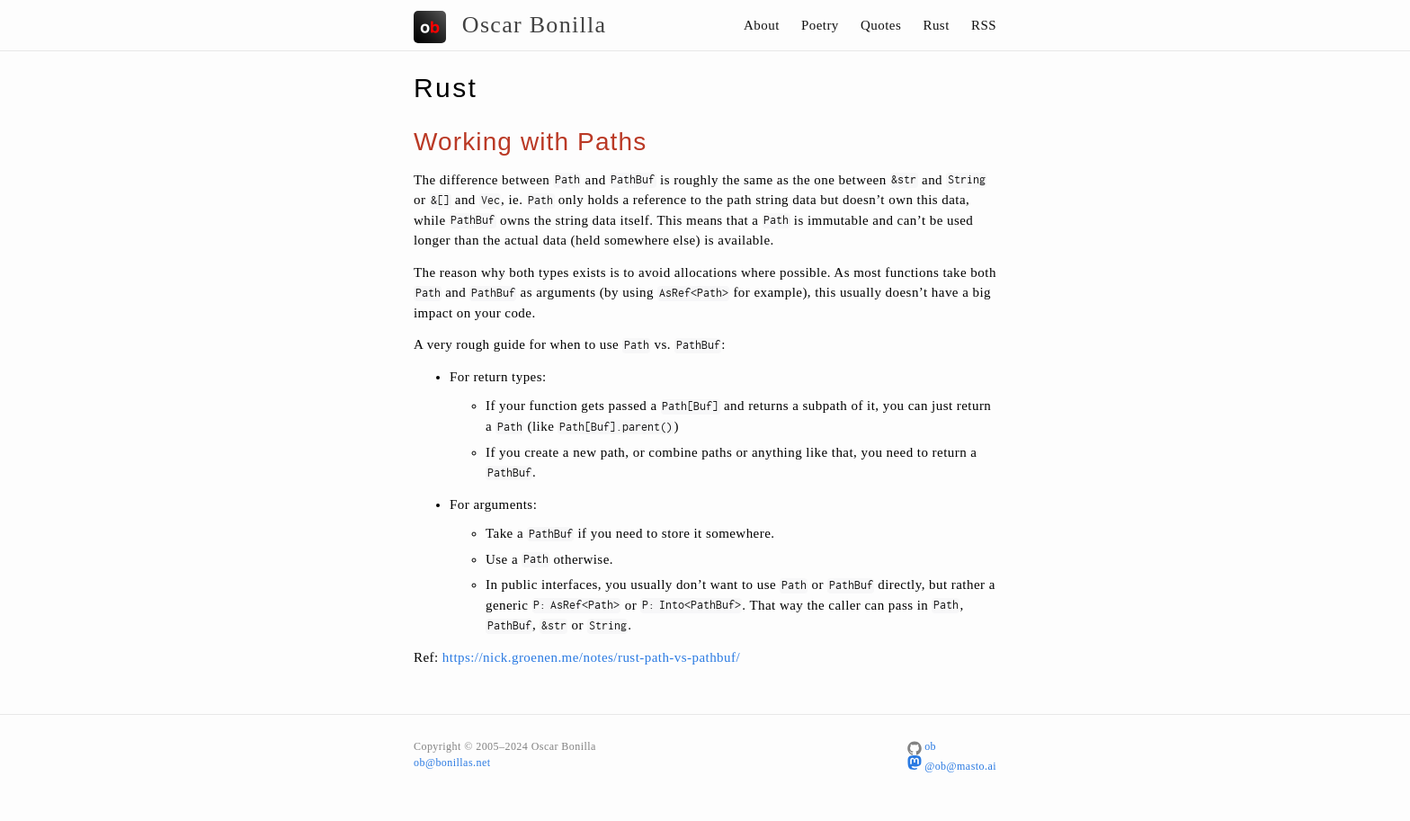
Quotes (881, 25)
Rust (936, 25)
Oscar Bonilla (510, 27)
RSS (983, 25)
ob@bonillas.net (452, 762)
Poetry (820, 25)
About (762, 25)
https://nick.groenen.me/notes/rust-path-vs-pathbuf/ (591, 657)
